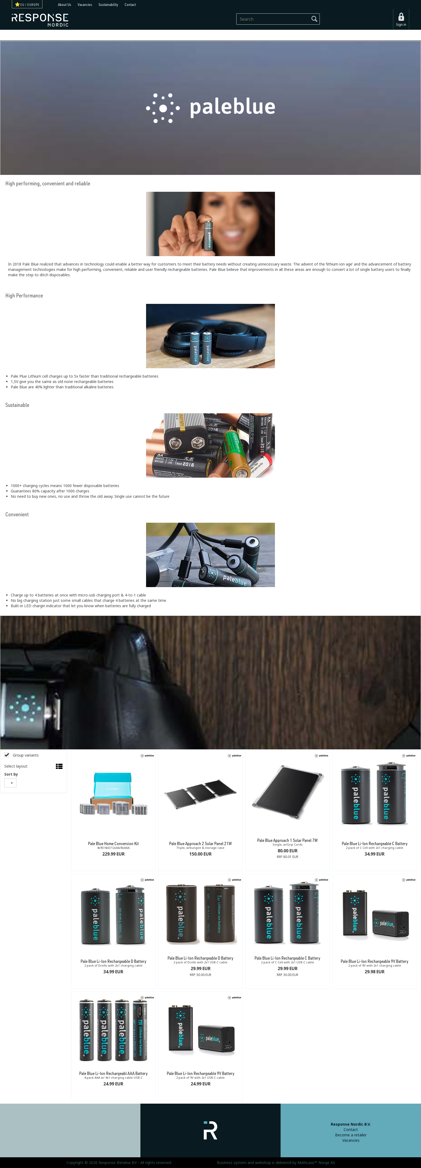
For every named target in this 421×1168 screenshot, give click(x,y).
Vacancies (85, 4)
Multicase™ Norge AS (316, 1162)
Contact (130, 4)
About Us (64, 4)
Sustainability (108, 4)
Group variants (25, 755)
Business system (231, 1162)
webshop (263, 1162)
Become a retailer (350, 1135)
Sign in (401, 24)
